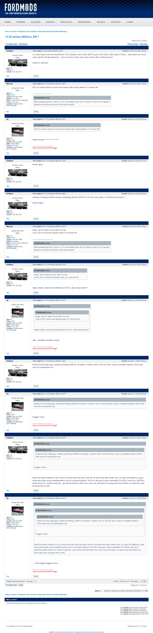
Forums (13, 31)
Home (7, 31)
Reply (21, 585)
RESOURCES (84, 22)
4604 (13, 95)
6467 (13, 140)
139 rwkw (15, 102)
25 (12, 70)
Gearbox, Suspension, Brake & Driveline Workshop (49, 31)
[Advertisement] (94, 7)
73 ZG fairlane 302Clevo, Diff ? (22, 36)
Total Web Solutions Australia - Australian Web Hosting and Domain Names (79, 632)
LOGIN (130, 22)
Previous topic (133, 44)
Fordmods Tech (23, 31)
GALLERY (35, 22)
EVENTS (50, 22)
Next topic (143, 44)
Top (7, 76)
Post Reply (23, 44)
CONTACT (116, 22)
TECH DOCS (66, 22)
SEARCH (101, 22)
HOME (7, 22)
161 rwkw (15, 145)
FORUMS (20, 22)
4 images (16, 98)
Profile (36, 76)
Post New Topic (11, 44)
